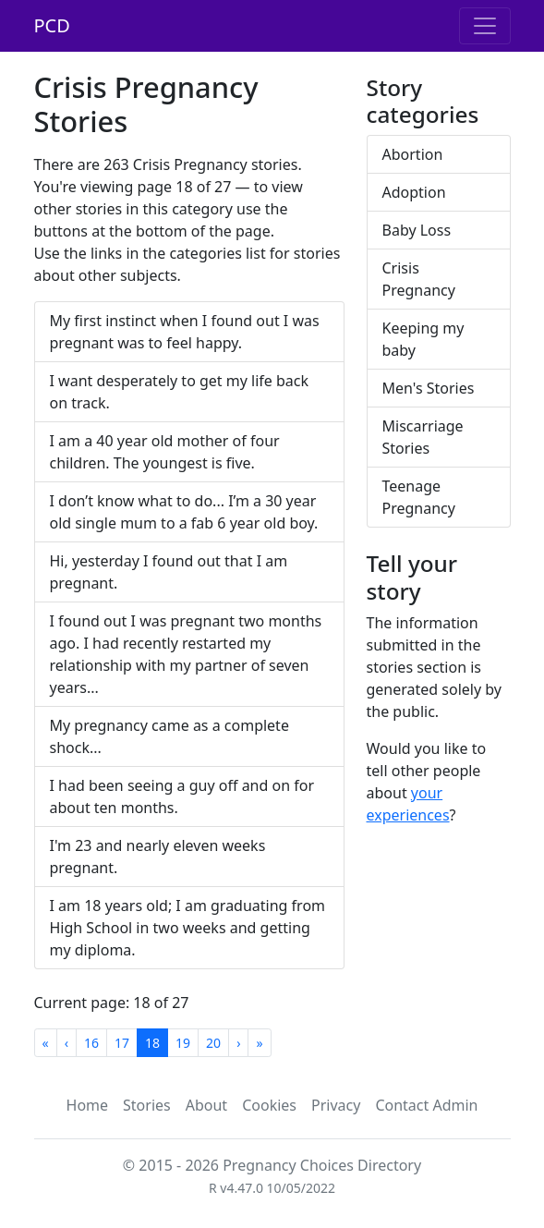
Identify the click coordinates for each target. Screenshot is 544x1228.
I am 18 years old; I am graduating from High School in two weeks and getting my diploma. (188, 927)
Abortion (412, 154)
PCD (52, 25)
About (206, 1105)
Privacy (335, 1105)
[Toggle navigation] (485, 25)
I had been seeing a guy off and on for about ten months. (182, 796)
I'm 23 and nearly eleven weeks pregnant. (158, 856)
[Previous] (66, 1042)
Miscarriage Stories (423, 437)
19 (182, 1043)
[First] (45, 1042)
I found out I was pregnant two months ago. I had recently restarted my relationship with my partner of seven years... (186, 654)
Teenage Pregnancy (418, 497)
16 (91, 1043)
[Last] (259, 1042)
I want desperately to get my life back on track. (179, 392)
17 (122, 1043)
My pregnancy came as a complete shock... (169, 736)
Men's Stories (428, 388)
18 (152, 1043)
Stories (147, 1105)
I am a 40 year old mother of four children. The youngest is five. (165, 452)
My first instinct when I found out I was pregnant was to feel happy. (185, 331)
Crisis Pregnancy (418, 279)
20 (213, 1043)
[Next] (238, 1042)
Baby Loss (417, 230)
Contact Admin (426, 1105)
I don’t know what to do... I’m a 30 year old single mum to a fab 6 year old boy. (184, 512)
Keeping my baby (423, 339)
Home (87, 1105)
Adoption (414, 192)
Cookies (269, 1105)
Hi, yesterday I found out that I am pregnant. (169, 572)
